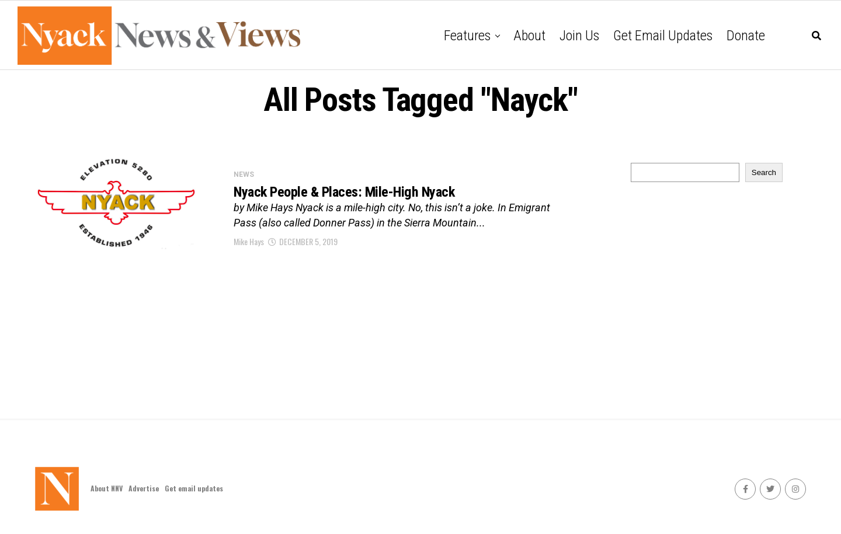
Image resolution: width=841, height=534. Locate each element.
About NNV (107, 488)
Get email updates (663, 35)
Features (467, 35)
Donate (746, 35)
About (529, 35)
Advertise (143, 488)
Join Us (579, 35)
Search (764, 172)
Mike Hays (249, 242)
